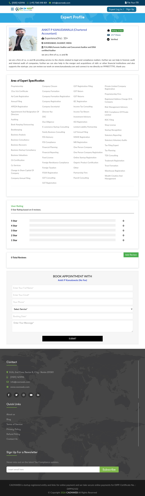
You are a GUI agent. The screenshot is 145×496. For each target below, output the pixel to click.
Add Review (131, 254)
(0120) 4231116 (18, 2)
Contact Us (12, 439)
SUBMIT (72, 338)
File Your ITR (132, 2)
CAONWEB (72, 492)
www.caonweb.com (19, 387)
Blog (9, 419)
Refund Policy (13, 434)
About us (11, 414)
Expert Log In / (116, 9)
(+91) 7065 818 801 (38, 2)
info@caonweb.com (61, 2)
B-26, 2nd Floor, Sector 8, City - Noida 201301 (31, 372)
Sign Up (130, 9)
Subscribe (109, 469)
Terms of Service (14, 424)
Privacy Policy (14, 429)
